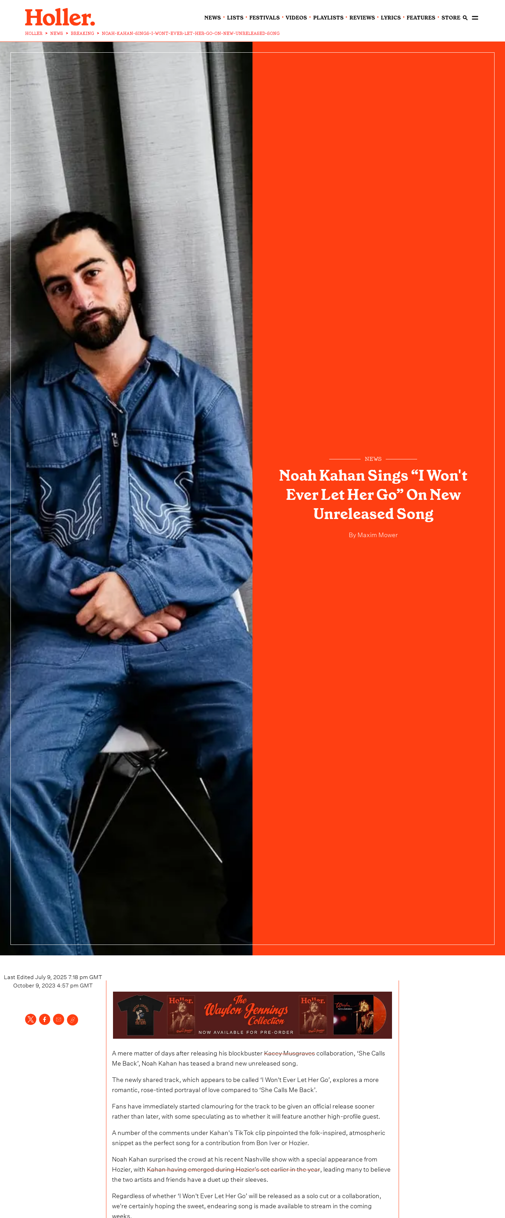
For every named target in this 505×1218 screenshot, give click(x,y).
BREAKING (82, 33)
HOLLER (34, 33)
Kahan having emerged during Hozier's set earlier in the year (233, 1168)
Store (451, 17)
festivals (264, 17)
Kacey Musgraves (289, 1052)
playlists (328, 17)
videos (296, 17)
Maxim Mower (377, 534)
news (212, 17)
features (421, 17)
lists (235, 17)
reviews (362, 17)
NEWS (56, 33)
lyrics (391, 17)
